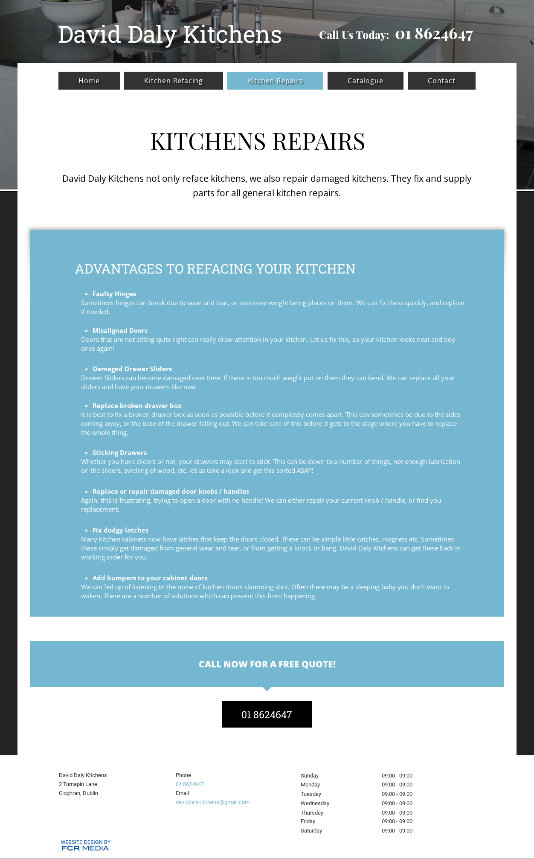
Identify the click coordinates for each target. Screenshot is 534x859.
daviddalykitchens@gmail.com (213, 802)
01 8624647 (190, 784)
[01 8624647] (267, 714)
